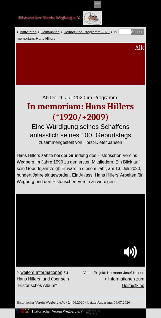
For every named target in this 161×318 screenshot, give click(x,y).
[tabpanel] (67, 35)
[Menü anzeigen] (97, 4)
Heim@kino (50, 32)
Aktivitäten (28, 32)
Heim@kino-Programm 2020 (87, 32)
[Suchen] (125, 32)
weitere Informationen (41, 272)
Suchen (137, 32)
